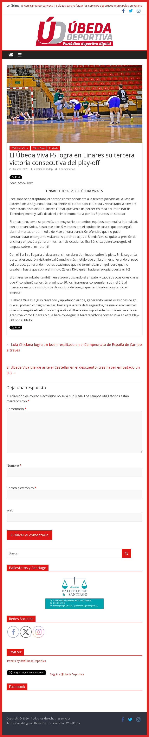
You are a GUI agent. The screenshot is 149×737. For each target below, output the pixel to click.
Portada (53, 148)
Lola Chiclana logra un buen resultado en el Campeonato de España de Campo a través (74, 347)
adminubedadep (43, 169)
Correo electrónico (21, 488)
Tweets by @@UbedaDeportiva (26, 661)
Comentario (16, 409)
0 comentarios (65, 169)
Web (10, 510)
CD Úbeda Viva (19, 148)
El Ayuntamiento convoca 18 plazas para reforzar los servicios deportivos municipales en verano (81, 5)
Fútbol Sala (39, 148)
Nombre (14, 465)
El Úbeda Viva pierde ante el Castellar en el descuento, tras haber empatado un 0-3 (73, 370)
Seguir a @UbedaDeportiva (67, 674)
